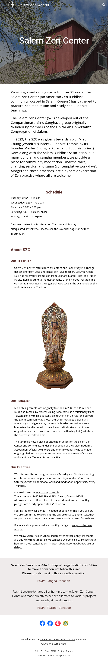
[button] (4, 5)
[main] (54, 42)
